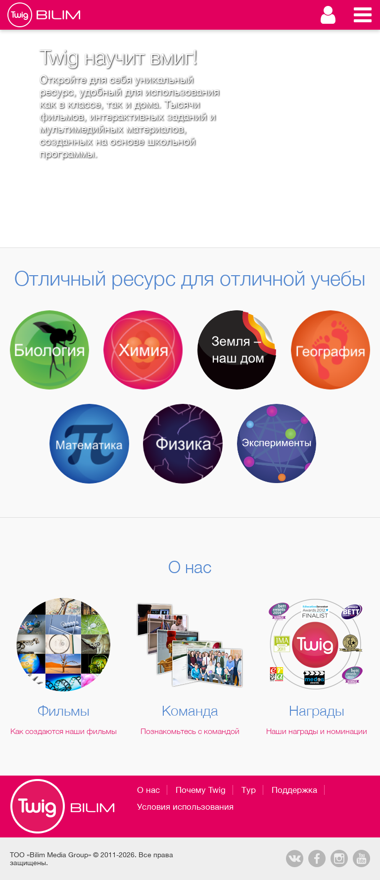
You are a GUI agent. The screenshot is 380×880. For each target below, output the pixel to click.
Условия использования (185, 807)
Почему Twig (201, 790)
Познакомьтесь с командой (190, 731)
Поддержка (294, 790)
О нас (148, 790)
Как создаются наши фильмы (63, 731)
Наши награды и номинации (316, 731)
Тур (248, 790)
